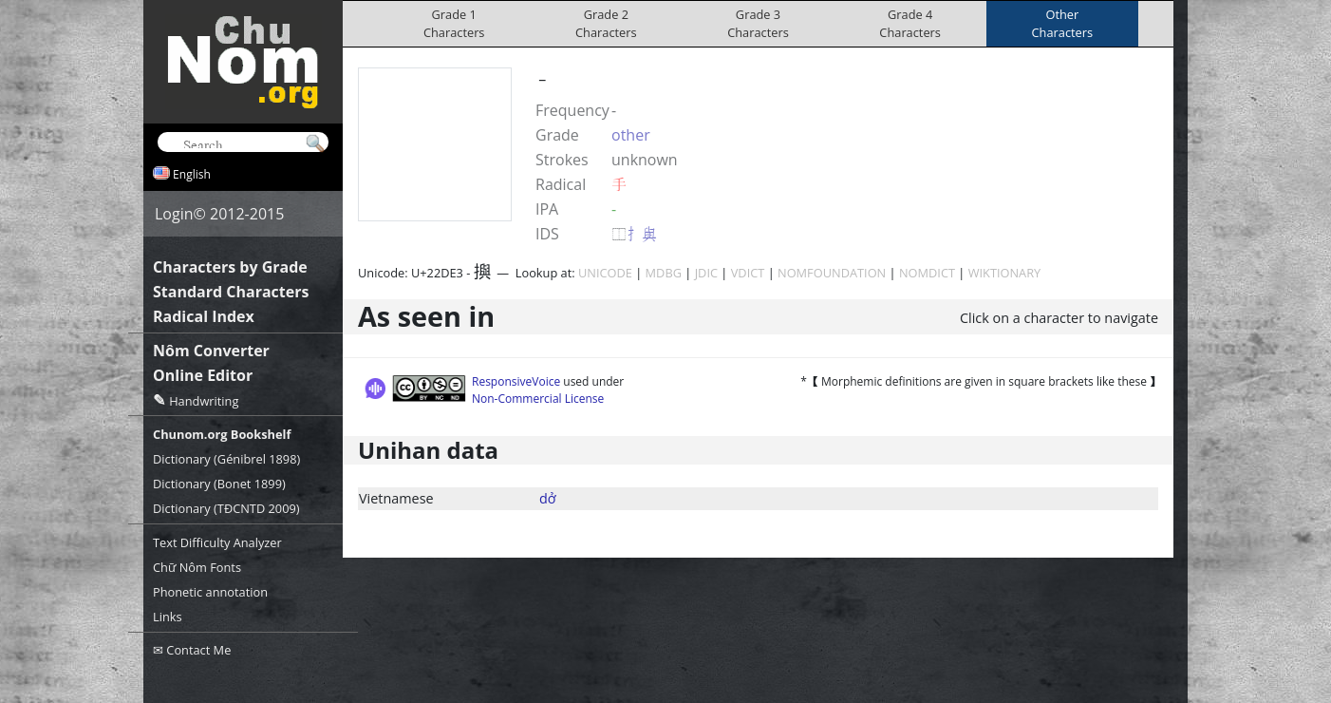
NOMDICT (927, 272)
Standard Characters (231, 291)
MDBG (664, 272)
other (630, 134)
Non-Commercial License (538, 398)
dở (547, 498)
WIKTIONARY (1004, 272)
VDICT (748, 272)
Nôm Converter (211, 350)
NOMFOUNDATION (832, 272)
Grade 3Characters (758, 23)
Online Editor (203, 375)
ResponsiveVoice (516, 381)
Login (174, 213)
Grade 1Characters (454, 23)
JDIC (706, 272)
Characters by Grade (230, 266)
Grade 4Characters (910, 23)
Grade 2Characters (606, 23)
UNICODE (605, 272)
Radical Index (203, 316)
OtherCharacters (1063, 23)
